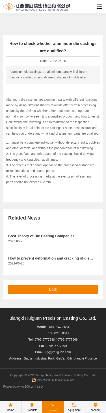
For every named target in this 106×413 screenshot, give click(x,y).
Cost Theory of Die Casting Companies (41, 236)
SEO (40, 386)
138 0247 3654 (58, 327)
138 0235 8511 (58, 333)
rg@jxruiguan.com (58, 352)
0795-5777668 (67, 339)
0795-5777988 (45, 339)
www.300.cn (25, 386)
